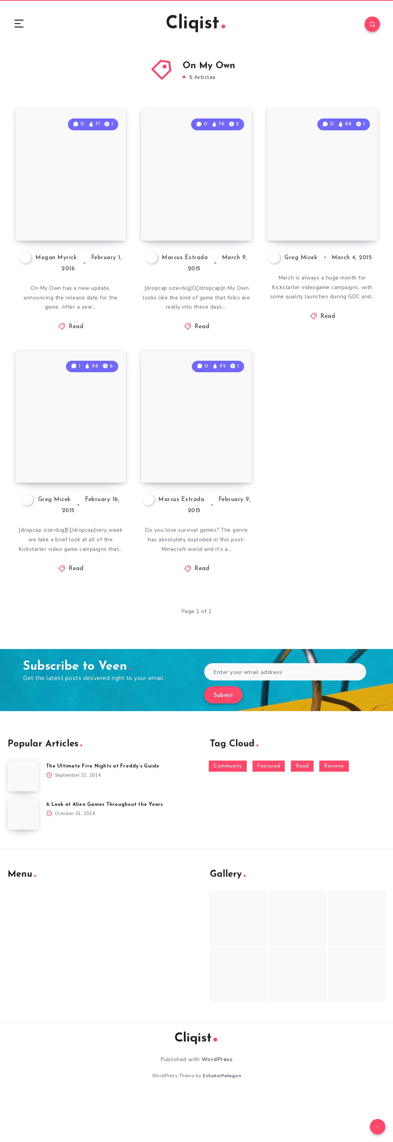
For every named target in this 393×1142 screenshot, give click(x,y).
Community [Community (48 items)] (227, 812)
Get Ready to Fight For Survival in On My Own (196, 495)
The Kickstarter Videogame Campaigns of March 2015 (316, 223)
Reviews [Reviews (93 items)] (334, 812)
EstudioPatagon (222, 1122)
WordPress (217, 1105)
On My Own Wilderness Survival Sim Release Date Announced (60, 217)
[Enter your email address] (285, 718)
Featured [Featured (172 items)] (268, 812)
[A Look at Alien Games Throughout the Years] (23, 860)
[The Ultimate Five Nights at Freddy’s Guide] (23, 822)
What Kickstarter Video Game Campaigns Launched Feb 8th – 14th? (71, 481)
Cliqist (195, 25)
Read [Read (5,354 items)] (302, 812)
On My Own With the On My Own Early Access (195, 230)
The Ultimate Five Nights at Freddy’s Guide (103, 812)
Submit (223, 742)
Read (76, 350)
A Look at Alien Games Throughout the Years (105, 850)
